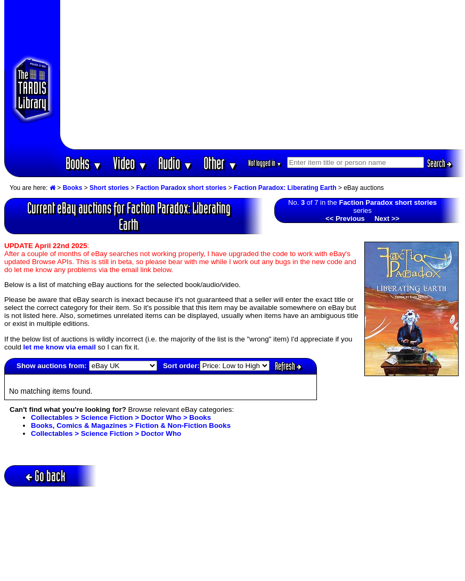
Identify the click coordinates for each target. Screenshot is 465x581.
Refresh (288, 366)
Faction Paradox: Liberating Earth (285, 188)
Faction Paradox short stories (181, 188)
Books (84, 163)
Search (439, 163)
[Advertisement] (262, 74)
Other (220, 163)
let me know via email (59, 347)
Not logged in (265, 163)
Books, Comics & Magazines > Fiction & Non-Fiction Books (131, 425)
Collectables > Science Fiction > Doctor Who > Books (121, 417)
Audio (175, 163)
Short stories (109, 188)
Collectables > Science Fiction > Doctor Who (106, 433)
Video (130, 163)
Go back (46, 475)
